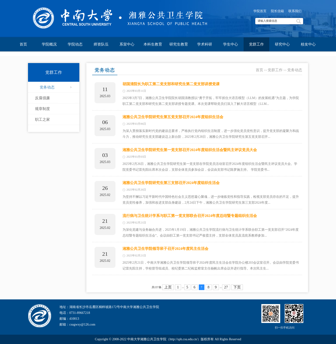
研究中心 (282, 44)
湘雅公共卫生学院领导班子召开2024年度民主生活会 (165, 249)
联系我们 (294, 11)
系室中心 (126, 44)
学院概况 (49, 44)
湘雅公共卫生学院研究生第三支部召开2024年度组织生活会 (171, 183)
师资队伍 (101, 44)
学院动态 (75, 44)
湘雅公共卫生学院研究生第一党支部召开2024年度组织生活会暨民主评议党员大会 (189, 150)
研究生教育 (178, 44)
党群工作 (256, 44)
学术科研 (204, 44)
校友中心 (308, 44)
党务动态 (47, 87)
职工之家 (42, 119)
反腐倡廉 (42, 98)
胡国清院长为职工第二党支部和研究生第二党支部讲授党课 (171, 84)
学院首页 (259, 11)
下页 (237, 287)
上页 (168, 287)
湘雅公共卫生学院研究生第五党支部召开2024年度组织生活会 (172, 117)
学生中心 (230, 44)
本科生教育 (153, 44)
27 (226, 287)
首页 (23, 44)
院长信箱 (277, 11)
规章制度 (42, 109)
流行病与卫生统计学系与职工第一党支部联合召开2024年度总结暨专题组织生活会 (189, 216)
